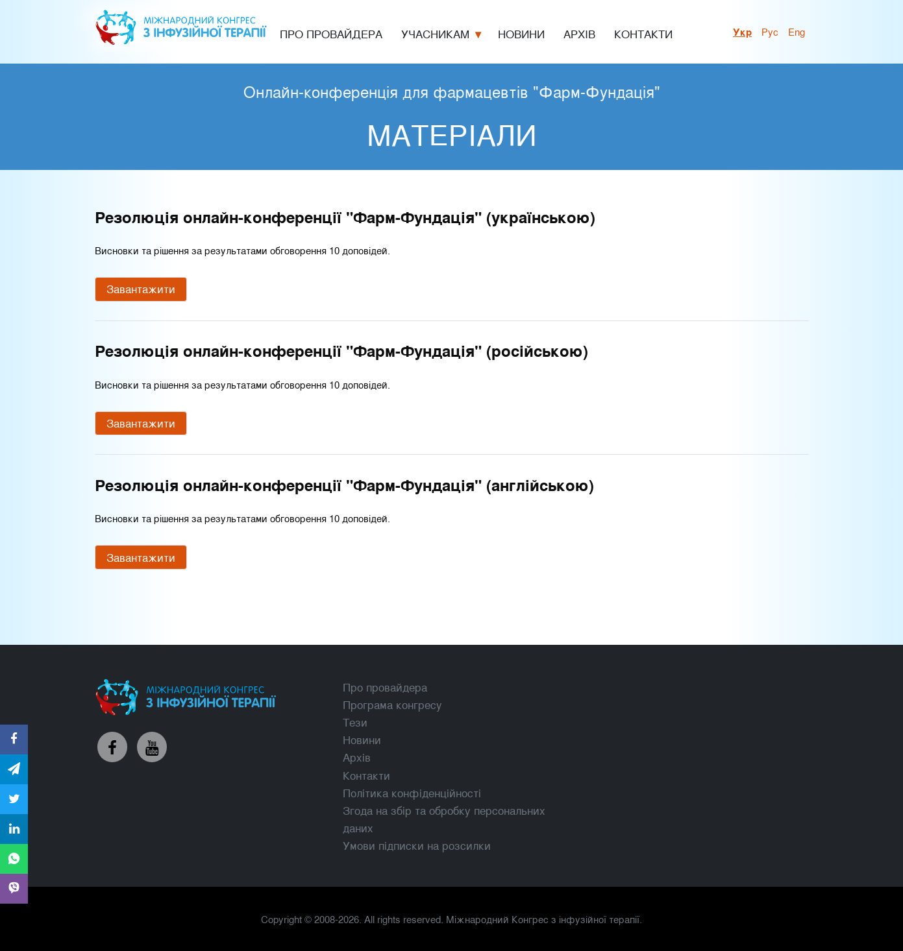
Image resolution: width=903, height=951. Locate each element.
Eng (796, 31)
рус (769, 31)
